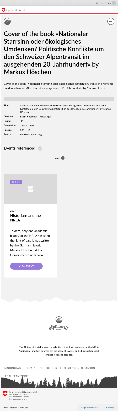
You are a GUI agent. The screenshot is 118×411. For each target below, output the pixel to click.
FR (101, 3)
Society (16, 182)
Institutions (48, 388)
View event (26, 266)
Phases (31, 388)
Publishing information (77, 388)
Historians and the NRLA (25, 218)
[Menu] (110, 21)
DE (97, 3)
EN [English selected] (114, 3)
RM (109, 3)
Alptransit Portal (15, 10)
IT (105, 3)
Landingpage (13, 388)
